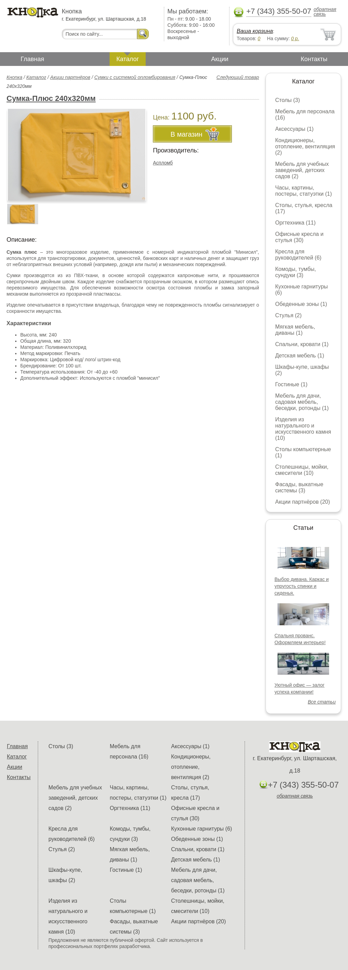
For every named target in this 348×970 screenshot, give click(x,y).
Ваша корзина (255, 31)
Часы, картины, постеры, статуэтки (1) (303, 191)
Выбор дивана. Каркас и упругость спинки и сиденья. (301, 586)
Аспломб (163, 163)
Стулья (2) (288, 315)
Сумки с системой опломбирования (135, 77)
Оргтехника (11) (295, 223)
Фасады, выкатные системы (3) (299, 487)
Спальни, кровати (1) (301, 344)
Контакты (314, 59)
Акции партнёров (70, 77)
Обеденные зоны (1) (301, 304)
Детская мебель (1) (299, 355)
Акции (219, 59)
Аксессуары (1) (294, 129)
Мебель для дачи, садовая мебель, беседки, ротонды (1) (302, 402)
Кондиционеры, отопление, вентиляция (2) (305, 146)
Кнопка (14, 77)
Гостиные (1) (291, 384)
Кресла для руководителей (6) (298, 255)
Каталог (127, 59)
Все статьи (322, 702)
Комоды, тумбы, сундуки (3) (295, 272)
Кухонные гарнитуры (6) (201, 829)
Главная (32, 59)
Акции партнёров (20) (302, 502)
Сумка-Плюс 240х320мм (51, 98)
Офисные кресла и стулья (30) (299, 237)
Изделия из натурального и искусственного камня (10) (303, 428)
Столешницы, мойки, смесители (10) (301, 470)
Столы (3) (287, 100)
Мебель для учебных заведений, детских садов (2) (302, 170)
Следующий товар (237, 77)
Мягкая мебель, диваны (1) (295, 330)
